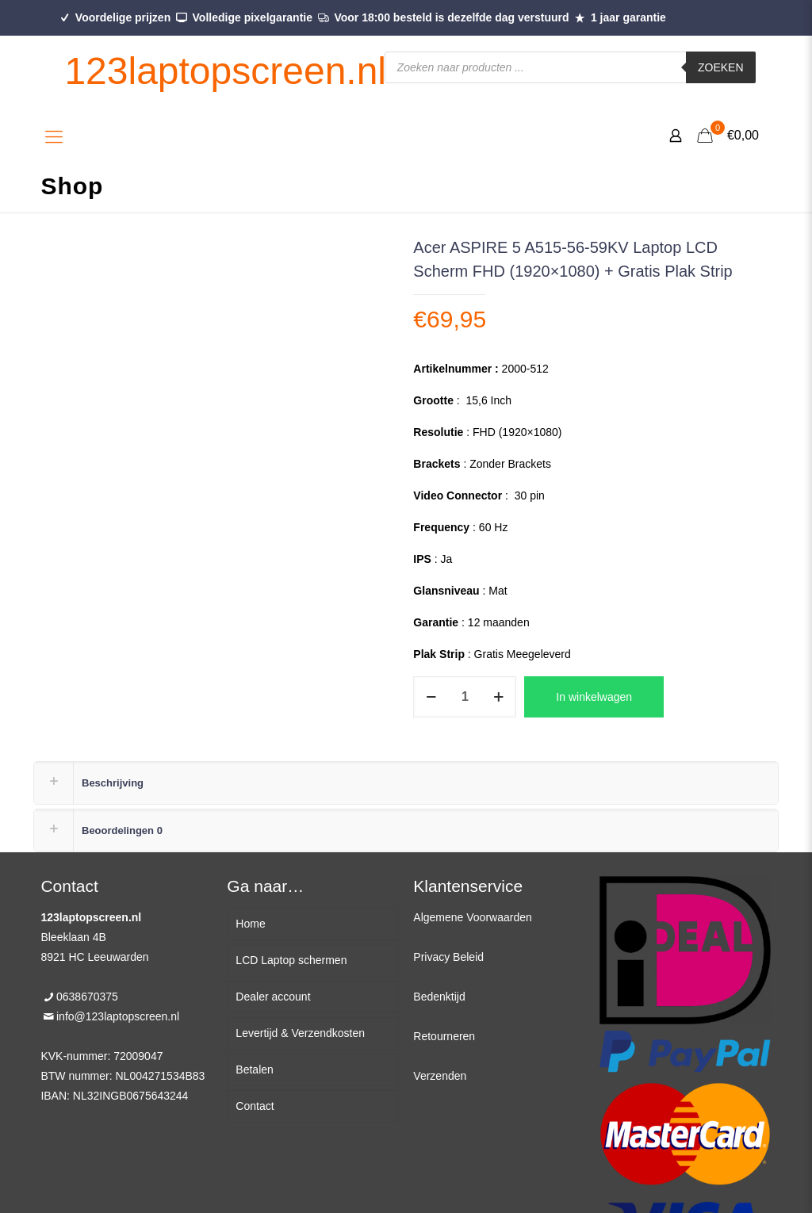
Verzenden (439, 1076)
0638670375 (87, 996)
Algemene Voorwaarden (472, 917)
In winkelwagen (594, 697)
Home (250, 923)
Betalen (254, 1069)
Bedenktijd (439, 996)
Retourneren (444, 1036)
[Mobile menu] (53, 137)
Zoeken (721, 67)
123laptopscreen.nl (225, 71)
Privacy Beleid (448, 957)
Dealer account (273, 996)
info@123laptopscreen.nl (117, 1016)
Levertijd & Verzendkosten (300, 1033)
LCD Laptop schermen (291, 960)
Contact (255, 1106)
